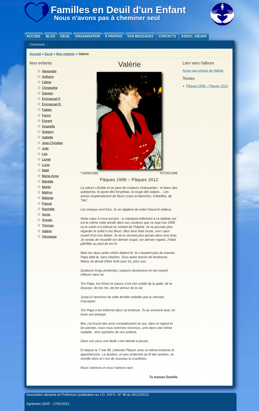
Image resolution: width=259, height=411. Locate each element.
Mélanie (47, 198)
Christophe (49, 88)
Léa (44, 154)
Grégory (48, 132)
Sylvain (47, 220)
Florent (47, 121)
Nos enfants (65, 54)
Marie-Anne (50, 176)
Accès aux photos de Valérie (203, 70)
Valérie (47, 231)
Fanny (46, 115)
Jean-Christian (52, 143)
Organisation (87, 36)
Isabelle (47, 137)
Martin (46, 187)
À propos (113, 36)
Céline (46, 82)
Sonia (46, 214)
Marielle (47, 181)
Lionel (46, 159)
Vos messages (140, 36)
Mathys (47, 192)
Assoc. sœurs (194, 36)
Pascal (47, 203)
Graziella (48, 126)
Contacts (167, 36)
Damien (47, 93)
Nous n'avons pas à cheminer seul (107, 17)
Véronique (49, 236)
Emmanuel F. (51, 99)
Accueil (34, 36)
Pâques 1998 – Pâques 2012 (207, 86)
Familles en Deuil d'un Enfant (118, 9)
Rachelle (48, 209)
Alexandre (49, 71)
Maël (45, 170)
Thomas (48, 225)
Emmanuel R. (52, 104)
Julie (45, 148)
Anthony (48, 76)
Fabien (47, 109)
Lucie (46, 165)
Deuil (65, 36)
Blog (50, 36)
